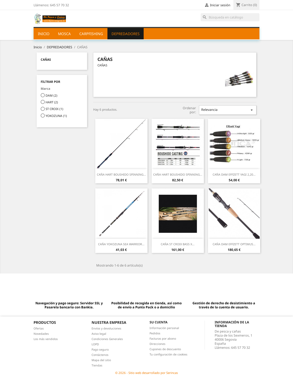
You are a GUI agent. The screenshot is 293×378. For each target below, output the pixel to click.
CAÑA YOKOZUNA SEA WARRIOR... (121, 244)
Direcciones (157, 344)
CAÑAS (46, 59)
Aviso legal (99, 334)
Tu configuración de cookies (168, 354)
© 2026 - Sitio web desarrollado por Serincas (146, 373)
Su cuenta (158, 322)
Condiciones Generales (107, 339)
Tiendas (97, 365)
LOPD (95, 344)
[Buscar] (230, 17)
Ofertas (39, 328)
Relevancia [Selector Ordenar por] (227, 109)
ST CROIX (54, 109)
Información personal (164, 328)
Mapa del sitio (101, 360)
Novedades (41, 334)
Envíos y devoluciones (106, 328)
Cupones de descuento (165, 349)
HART (52, 102)
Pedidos (155, 333)
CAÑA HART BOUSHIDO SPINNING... (121, 174)
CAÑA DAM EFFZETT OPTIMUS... (234, 244)
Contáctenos (100, 355)
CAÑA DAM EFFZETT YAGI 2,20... (234, 174)
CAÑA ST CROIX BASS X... (178, 244)
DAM (51, 95)
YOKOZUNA (56, 116)
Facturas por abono (163, 338)
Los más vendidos (46, 339)
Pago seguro (100, 349)
